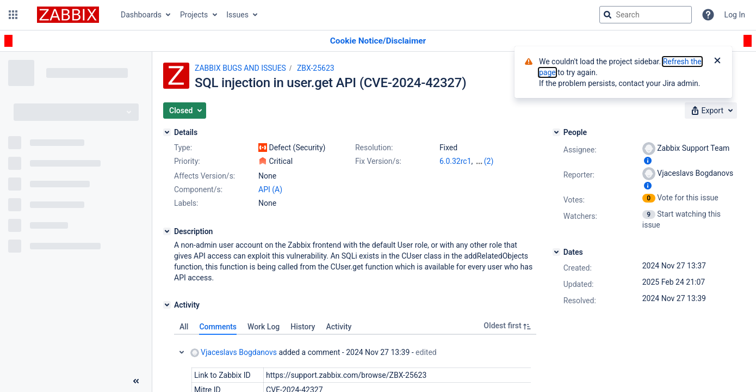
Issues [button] (237, 14)
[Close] (717, 61)
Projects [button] (194, 14)
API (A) (270, 189)
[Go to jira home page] (68, 15)
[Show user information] (647, 160)
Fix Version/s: (378, 161)
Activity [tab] (338, 326)
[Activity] (167, 305)
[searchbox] (645, 14)
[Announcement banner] (378, 41)
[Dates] (556, 252)
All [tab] (183, 326)
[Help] (708, 14)
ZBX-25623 (315, 68)
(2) (489, 161)
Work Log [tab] (263, 326)
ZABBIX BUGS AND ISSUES (240, 68)
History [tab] (302, 326)
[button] (13, 15)
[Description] (167, 231)
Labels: (186, 203)
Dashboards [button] (141, 14)
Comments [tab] (218, 326)
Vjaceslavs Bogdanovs (233, 352)
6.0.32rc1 (455, 161)
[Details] (167, 132)
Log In (734, 14)
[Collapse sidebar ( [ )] (136, 381)
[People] (556, 132)
